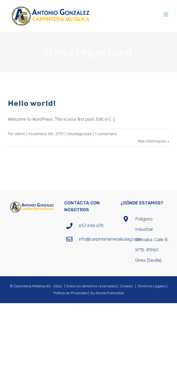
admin (20, 134)
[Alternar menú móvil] (166, 14)
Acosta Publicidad (110, 293)
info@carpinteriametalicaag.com (96, 239)
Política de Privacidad (70, 293)
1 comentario (106, 134)
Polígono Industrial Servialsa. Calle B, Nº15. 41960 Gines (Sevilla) (152, 239)
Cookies (126, 286)
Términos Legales (152, 286)
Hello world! (32, 103)
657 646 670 (91, 225)
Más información (152, 141)
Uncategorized (79, 134)
